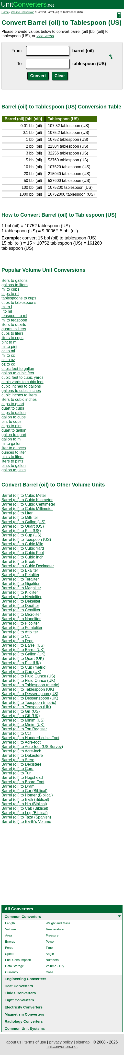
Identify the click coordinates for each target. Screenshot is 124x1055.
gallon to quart (13, 435)
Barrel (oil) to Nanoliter (21, 619)
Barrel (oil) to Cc (15, 636)
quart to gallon (13, 430)
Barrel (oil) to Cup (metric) (23, 667)
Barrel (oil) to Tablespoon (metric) (30, 685)
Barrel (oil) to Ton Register (24, 729)
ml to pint (9, 346)
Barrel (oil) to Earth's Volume (26, 821)
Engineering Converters (25, 979)
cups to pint (11, 426)
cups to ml (10, 294)
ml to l (6, 307)
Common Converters (23, 916)
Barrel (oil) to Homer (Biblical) (27, 795)
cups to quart (12, 404)
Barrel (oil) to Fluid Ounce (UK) (28, 680)
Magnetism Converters (24, 1014)
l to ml (6, 311)
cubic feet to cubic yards (22, 377)
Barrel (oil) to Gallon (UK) (23, 654)
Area (8, 935)
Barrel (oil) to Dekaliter (20, 601)
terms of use (35, 1042)
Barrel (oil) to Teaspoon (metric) (28, 702)
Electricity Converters (24, 1007)
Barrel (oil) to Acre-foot (21, 742)
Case (49, 972)
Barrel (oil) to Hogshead (22, 777)
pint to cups (11, 421)
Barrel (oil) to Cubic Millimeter (27, 509)
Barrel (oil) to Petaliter (20, 575)
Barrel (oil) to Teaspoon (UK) (26, 707)
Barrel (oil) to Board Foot (22, 782)
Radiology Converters (24, 1021)
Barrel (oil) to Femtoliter (21, 628)
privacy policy (61, 1042)
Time (49, 947)
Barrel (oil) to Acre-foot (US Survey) (32, 747)
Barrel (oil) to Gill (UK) (20, 716)
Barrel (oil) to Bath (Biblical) (25, 799)
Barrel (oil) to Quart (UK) (22, 658)
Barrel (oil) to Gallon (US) (23, 522)
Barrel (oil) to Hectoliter (21, 597)
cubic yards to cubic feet (22, 382)
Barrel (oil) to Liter (17, 513)
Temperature (55, 929)
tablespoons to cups (18, 298)
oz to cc (8, 364)
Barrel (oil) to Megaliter (21, 588)
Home (5, 12)
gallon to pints (13, 470)
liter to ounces (13, 448)
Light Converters (19, 1000)
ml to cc (8, 355)
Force (9, 947)
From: (17, 50)
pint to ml (9, 342)
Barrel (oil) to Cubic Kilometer (27, 500)
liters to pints (12, 461)
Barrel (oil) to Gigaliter (20, 583)
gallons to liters (14, 285)
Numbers (52, 960)
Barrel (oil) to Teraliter (20, 579)
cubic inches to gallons (21, 386)
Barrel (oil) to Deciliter (20, 606)
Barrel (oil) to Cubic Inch (22, 557)
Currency (11, 972)
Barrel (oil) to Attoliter (19, 632)
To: (20, 63)
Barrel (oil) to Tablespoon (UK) (27, 689)
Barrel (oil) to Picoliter (20, 623)
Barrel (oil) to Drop (17, 641)
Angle (50, 954)
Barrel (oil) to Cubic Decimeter (27, 566)
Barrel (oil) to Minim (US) (23, 720)
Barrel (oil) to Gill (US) (20, 711)
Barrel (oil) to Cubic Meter (23, 495)
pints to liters (12, 457)
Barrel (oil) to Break (18, 561)
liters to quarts (13, 324)
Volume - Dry (55, 966)
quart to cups (12, 408)
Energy (10, 941)
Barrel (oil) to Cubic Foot (22, 553)
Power (50, 941)
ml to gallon (11, 443)
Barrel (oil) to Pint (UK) (21, 663)
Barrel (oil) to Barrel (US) (23, 645)
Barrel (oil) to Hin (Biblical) (24, 804)
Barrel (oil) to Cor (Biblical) (24, 791)
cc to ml (8, 351)
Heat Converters (19, 986)
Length (10, 923)
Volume (10, 929)
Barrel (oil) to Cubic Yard (22, 548)
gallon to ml (11, 439)
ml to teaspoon (14, 320)
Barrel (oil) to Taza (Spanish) (26, 817)
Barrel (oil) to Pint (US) (21, 531)
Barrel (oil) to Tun (16, 773)
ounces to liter (13, 452)
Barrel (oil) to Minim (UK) (23, 725)
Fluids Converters (20, 993)
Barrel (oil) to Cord (17, 769)
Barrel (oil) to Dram (17, 786)
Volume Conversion (22, 12)
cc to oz (8, 360)
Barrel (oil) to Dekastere (22, 755)
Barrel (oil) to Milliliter (19, 517)
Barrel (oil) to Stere (17, 760)
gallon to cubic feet (17, 373)
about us (13, 1042)
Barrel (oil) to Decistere (21, 764)
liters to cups (12, 338)
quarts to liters (13, 329)
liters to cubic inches (19, 399)
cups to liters (12, 333)
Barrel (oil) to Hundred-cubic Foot (30, 738)
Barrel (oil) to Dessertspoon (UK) (29, 698)
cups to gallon (13, 413)
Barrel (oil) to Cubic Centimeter (28, 504)
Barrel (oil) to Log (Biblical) (24, 813)
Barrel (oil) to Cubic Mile (22, 544)
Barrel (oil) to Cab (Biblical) (24, 808)
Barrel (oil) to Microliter (21, 614)
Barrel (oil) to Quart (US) (22, 526)
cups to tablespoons (18, 302)
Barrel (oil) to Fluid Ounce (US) (28, 676)
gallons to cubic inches (21, 391)
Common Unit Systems (25, 1028)
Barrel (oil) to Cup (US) (21, 535)
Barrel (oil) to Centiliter (20, 610)
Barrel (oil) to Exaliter (19, 570)
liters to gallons (14, 280)
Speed (9, 954)
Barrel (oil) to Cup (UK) (21, 672)
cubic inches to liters (19, 395)
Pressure (52, 935)
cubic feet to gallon (17, 369)
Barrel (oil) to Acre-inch (21, 751)
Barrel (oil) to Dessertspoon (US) (29, 694)
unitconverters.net (62, 1046)
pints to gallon (13, 465)
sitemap (83, 1042)
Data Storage (14, 966)
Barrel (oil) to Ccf (16, 733)
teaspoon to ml (14, 316)
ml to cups (10, 289)
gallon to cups (13, 417)
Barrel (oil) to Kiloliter (19, 592)
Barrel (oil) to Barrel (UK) (23, 650)
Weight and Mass (58, 923)
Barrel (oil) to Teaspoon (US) (26, 539)
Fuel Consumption (18, 960)
